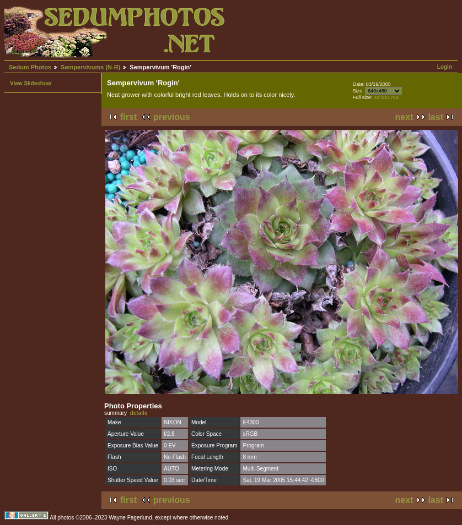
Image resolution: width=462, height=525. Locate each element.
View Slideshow (30, 83)
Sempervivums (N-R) (90, 67)
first (128, 117)
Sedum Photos (30, 67)
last (435, 117)
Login (444, 67)
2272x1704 (386, 97)
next (404, 117)
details (139, 413)
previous (171, 117)
